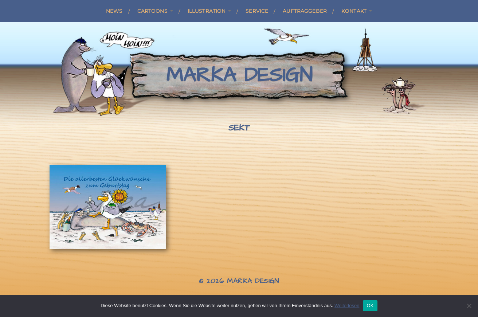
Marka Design (239, 75)
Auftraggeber (305, 11)
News (114, 11)
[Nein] (469, 305)
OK (370, 305)
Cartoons (152, 11)
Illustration (207, 11)
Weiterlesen (346, 305)
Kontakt (354, 11)
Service (257, 11)
